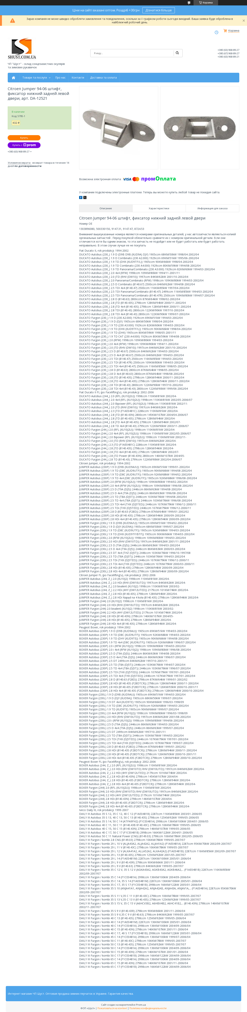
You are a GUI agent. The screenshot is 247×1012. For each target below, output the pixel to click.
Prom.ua (141, 1004)
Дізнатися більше (158, 10)
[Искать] (177, 53)
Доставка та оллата (103, 77)
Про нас (60, 77)
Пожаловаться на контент (112, 1008)
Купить (24, 137)
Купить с (24, 145)
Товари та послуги (34, 77)
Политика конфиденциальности (148, 1008)
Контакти (78, 77)
